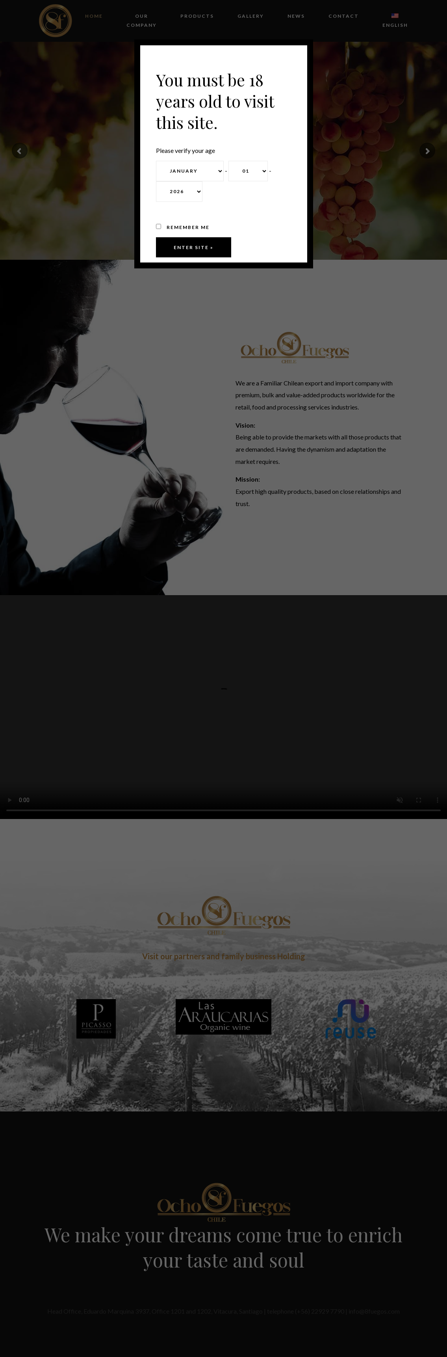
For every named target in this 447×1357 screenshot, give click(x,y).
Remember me (183, 227)
